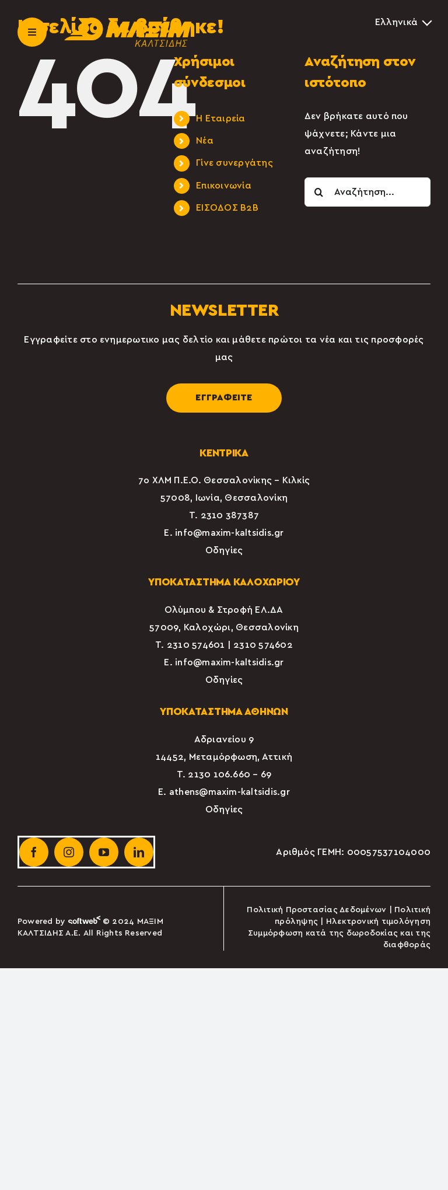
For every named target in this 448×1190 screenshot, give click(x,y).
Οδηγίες (224, 550)
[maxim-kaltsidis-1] (127, 22)
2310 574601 (196, 645)
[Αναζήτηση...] (367, 192)
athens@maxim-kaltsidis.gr (229, 792)
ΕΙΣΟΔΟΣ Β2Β (227, 207)
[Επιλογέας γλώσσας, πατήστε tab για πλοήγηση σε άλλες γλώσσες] (402, 22)
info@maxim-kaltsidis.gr (229, 533)
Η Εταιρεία (220, 118)
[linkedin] (138, 852)
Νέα (205, 140)
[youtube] (103, 852)
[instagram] (68, 852)
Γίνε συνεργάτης (234, 162)
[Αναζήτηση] (319, 192)
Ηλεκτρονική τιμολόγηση (378, 921)
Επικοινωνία (223, 185)
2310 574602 (263, 645)
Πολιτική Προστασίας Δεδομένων (316, 910)
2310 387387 (230, 515)
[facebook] (33, 852)
